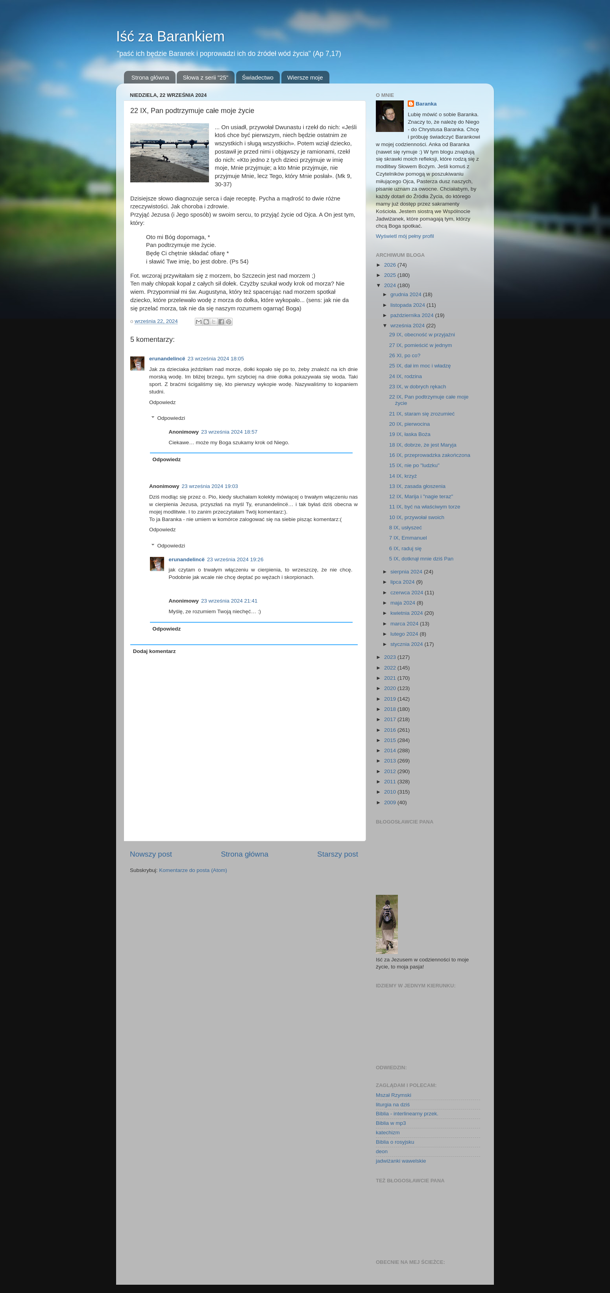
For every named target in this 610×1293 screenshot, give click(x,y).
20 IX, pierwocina (409, 424)
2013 (390, 761)
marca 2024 (405, 624)
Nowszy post (151, 854)
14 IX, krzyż (403, 476)
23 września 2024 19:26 (235, 559)
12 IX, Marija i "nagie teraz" (421, 496)
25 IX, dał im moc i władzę (420, 366)
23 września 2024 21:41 (229, 601)
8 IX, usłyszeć (405, 528)
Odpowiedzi (171, 418)
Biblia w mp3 (391, 1123)
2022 (390, 668)
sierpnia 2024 (407, 572)
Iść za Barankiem (170, 36)
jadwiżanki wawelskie (401, 1161)
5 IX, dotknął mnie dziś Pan (421, 559)
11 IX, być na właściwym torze (424, 507)
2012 (390, 771)
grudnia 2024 (406, 294)
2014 (390, 750)
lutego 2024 (405, 634)
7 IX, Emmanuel (408, 538)
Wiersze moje (305, 77)
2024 (390, 285)
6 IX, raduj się (405, 548)
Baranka (426, 104)
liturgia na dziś (393, 1104)
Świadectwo (258, 77)
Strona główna (150, 77)
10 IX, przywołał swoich (416, 517)
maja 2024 (403, 603)
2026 (390, 265)
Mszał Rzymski (393, 1095)
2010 (390, 792)
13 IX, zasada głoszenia (417, 486)
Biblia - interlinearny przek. (407, 1114)
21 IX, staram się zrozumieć (422, 414)
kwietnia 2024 (407, 613)
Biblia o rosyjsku (395, 1142)
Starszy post (337, 854)
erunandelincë (167, 359)
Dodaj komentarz (154, 651)
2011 (390, 782)
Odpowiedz (162, 402)
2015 (390, 740)
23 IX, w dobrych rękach (417, 387)
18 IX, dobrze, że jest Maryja (423, 445)
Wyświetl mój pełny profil (405, 236)
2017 (390, 719)
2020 (390, 688)
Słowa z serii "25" (205, 77)
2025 (390, 275)
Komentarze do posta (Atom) (193, 870)
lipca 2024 (403, 582)
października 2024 (412, 315)
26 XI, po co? (405, 355)
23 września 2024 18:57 (229, 432)
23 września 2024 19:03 (210, 486)
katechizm (388, 1132)
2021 (390, 678)
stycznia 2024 (407, 644)
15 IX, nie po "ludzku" (414, 465)
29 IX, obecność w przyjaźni (422, 335)
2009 (390, 802)
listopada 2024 (408, 305)
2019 (390, 699)
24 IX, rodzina (405, 376)
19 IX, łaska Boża (410, 434)
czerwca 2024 (407, 592)
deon (382, 1151)
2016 (390, 730)
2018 (390, 709)
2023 (390, 657)
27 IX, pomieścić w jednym (420, 345)
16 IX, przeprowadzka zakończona (429, 455)
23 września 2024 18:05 (216, 359)
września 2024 (408, 325)
